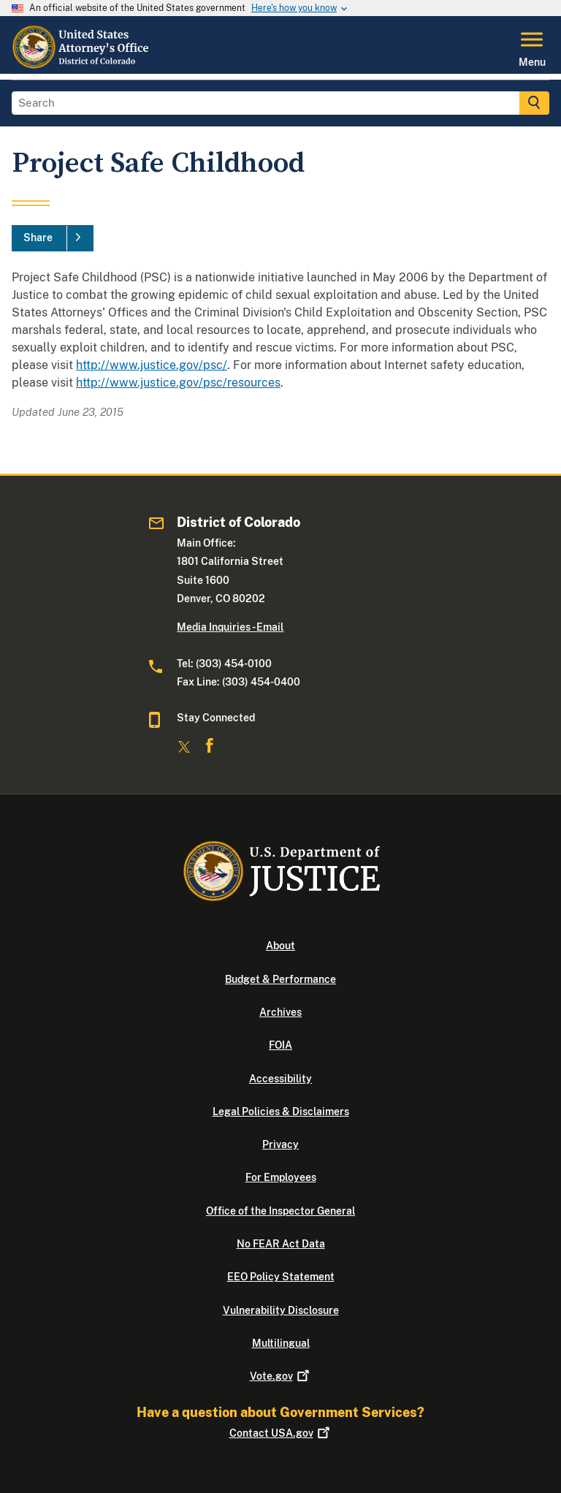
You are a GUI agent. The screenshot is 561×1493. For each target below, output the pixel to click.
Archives (280, 1012)
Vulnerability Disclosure (281, 1310)
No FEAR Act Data (281, 1244)
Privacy (280, 1144)
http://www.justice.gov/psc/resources (178, 383)
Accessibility (280, 1078)
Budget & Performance (280, 979)
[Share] (53, 238)
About (280, 945)
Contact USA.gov (280, 1433)
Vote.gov (281, 1376)
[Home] (82, 65)
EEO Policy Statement (281, 1277)
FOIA (280, 1045)
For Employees (280, 1177)
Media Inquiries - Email (230, 627)
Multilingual (281, 1343)
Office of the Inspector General (280, 1211)
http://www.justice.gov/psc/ (151, 365)
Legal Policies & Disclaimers (281, 1111)
